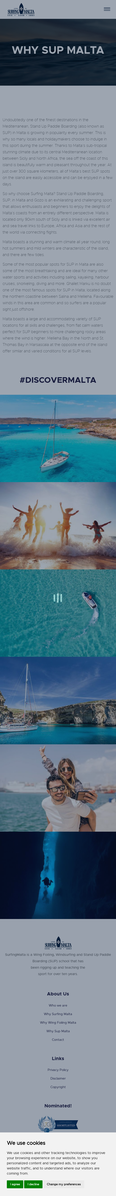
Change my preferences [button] (64, 1184)
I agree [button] (15, 1184)
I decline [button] (33, 1184)
